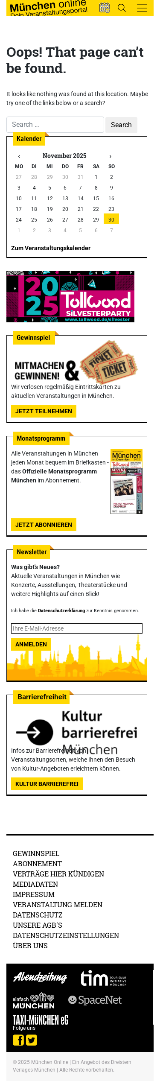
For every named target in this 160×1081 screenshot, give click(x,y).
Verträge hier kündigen (58, 873)
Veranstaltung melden (57, 904)
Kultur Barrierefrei (47, 783)
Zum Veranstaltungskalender (50, 248)
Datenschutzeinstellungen (66, 935)
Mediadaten (35, 883)
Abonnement (37, 863)
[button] (104, 7)
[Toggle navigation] (142, 8)
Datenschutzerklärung (61, 611)
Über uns (30, 945)
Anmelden (31, 644)
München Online (49, 1062)
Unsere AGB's (37, 924)
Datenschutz (38, 914)
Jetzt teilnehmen (43, 411)
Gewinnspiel (36, 853)
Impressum (34, 894)
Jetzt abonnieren (43, 524)
